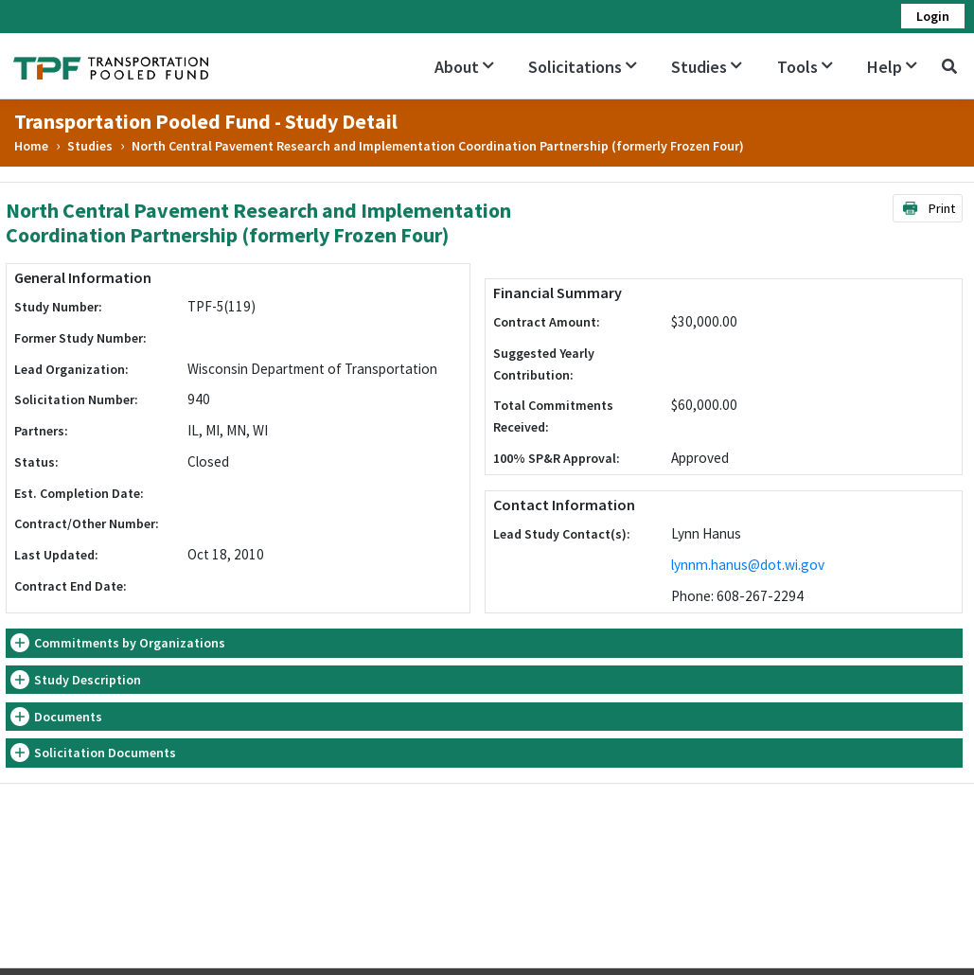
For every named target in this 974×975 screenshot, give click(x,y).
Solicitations (582, 67)
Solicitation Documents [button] (105, 752)
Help (892, 67)
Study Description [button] (87, 679)
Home (31, 145)
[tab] (484, 643)
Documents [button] (68, 716)
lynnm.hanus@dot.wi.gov (747, 565)
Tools (805, 67)
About (464, 67)
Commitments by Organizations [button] (129, 642)
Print (928, 208)
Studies (706, 67)
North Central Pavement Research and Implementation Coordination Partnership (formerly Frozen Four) (438, 145)
